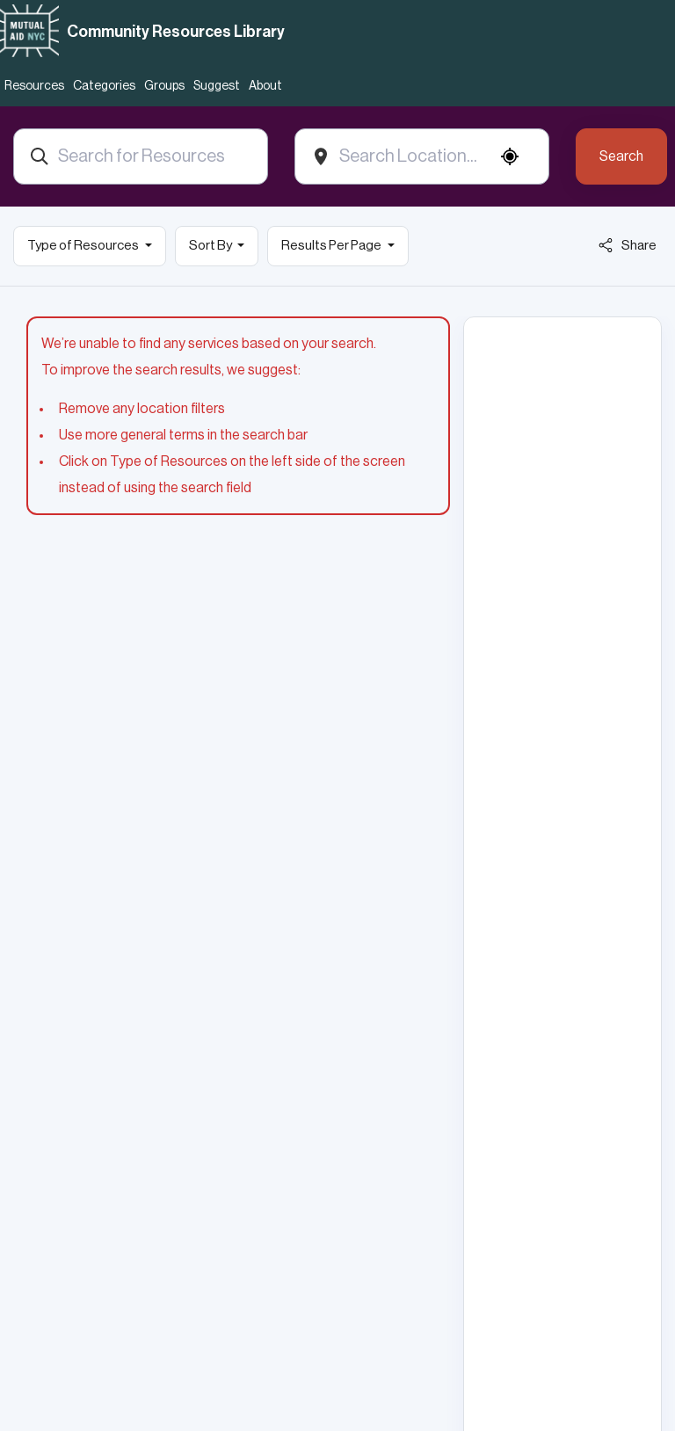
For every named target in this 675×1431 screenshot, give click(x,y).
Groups (164, 86)
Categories (104, 86)
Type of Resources (84, 245)
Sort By (211, 245)
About (265, 86)
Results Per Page (332, 245)
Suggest (216, 86)
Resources (34, 86)
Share (628, 245)
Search (621, 156)
